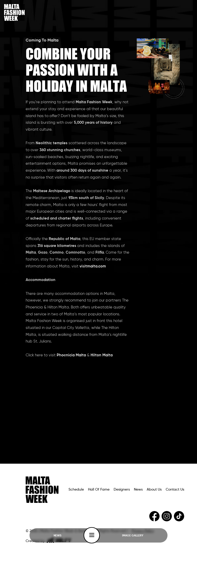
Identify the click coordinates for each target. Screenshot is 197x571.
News (138, 489)
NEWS (57, 535)
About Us (154, 489)
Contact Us (175, 489)
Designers (122, 489)
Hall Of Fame (99, 489)
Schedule (76, 489)
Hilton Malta (102, 355)
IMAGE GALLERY (132, 535)
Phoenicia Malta (72, 355)
